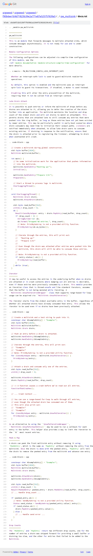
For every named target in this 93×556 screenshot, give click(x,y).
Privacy (23, 552)
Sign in (87, 4)
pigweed (7, 12)
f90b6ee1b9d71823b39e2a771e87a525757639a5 (29, 16)
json (88, 552)
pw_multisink (68, 16)
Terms (30, 552)
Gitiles (15, 552)
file (56, 22)
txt (82, 552)
